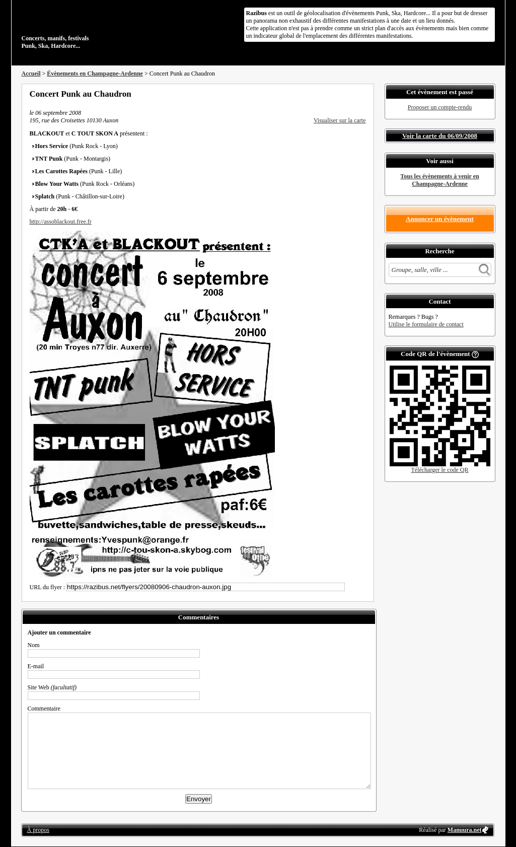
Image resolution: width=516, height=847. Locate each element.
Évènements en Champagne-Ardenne (95, 73)
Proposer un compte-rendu (440, 107)
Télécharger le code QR (439, 469)
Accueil (31, 73)
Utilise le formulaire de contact (426, 324)
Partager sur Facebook (322, 94)
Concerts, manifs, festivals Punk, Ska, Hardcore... (87, 27)
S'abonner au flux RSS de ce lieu (362, 94)
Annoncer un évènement (440, 219)
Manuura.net (465, 829)
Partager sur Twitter (335, 94)
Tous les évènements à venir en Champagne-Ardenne (439, 180)
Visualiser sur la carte (340, 120)
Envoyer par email (349, 94)
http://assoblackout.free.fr (61, 221)
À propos (38, 829)
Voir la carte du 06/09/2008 (439, 135)
